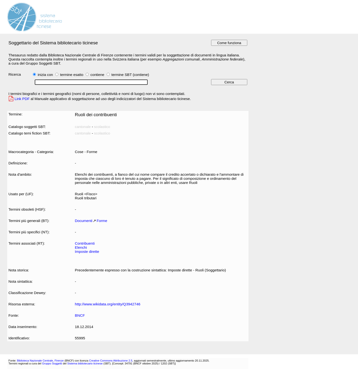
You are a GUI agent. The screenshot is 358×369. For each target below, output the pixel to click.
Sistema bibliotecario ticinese (85, 363)
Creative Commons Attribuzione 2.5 (110, 360)
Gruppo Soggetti (52, 363)
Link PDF (22, 99)
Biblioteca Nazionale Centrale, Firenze (40, 360)
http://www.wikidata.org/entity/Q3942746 (107, 304)
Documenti (83, 221)
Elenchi (81, 247)
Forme (101, 221)
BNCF (80, 315)
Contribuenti (85, 243)
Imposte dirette (87, 251)
